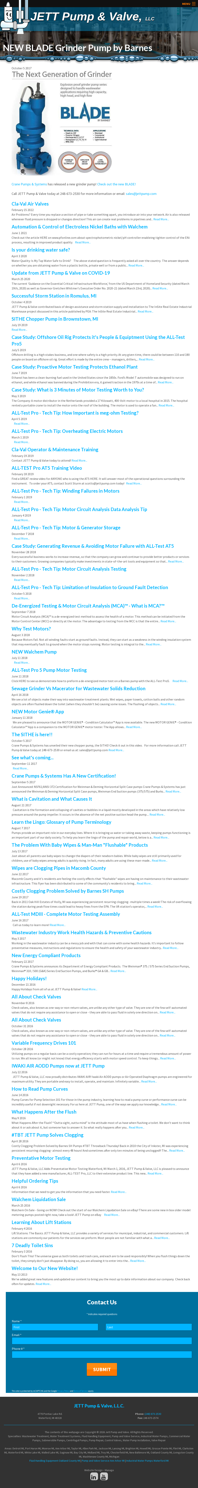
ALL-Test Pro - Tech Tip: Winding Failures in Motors (65, 491)
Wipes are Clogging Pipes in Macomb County (59, 868)
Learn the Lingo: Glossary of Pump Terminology (61, 822)
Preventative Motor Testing (41, 1158)
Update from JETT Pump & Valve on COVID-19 (61, 273)
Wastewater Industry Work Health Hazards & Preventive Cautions (82, 932)
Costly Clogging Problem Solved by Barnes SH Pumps (68, 891)
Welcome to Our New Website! (45, 1268)
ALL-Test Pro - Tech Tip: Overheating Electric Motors (67, 431)
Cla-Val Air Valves (30, 204)
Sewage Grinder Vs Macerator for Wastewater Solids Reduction (78, 688)
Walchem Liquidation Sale (39, 1199)
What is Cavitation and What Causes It (52, 799)
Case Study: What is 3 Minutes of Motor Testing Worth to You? (78, 389)
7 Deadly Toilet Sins (32, 1245)
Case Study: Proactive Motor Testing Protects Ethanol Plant (75, 367)
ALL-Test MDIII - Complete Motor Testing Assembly (66, 914)
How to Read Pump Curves (40, 1089)
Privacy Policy (63, 1391)
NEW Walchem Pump (34, 652)
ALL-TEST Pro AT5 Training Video (47, 468)
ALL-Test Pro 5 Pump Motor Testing (49, 670)
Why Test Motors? (31, 628)
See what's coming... (33, 757)
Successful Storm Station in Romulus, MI (54, 296)
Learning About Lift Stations (41, 1222)
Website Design (93, 1470)
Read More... (161, 219)
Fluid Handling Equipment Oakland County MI (54, 1460)
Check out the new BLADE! (116, 184)
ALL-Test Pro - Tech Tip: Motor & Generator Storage (66, 527)
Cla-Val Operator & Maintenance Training (55, 449)
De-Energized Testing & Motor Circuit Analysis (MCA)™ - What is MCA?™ (88, 606)
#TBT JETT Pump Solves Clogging (48, 1135)
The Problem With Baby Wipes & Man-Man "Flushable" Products (80, 845)
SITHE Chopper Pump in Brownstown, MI (55, 319)
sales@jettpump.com (141, 193)
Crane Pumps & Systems (29, 184)
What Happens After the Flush (44, 1112)
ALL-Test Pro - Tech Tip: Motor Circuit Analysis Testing (69, 569)
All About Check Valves (36, 996)
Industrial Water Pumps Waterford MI (147, 1460)
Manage (109, 1470)
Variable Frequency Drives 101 (44, 1043)
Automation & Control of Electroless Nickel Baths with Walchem (80, 226)
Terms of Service (81, 1391)
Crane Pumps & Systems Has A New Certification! (64, 776)
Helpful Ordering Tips (35, 1181)
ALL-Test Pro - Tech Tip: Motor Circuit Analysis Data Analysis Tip (79, 509)
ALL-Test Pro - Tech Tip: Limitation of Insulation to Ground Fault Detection (90, 587)
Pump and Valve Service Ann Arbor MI (103, 1460)
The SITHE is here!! (32, 734)
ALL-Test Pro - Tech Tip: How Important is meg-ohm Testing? (75, 413)
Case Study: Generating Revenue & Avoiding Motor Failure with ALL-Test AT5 (93, 546)
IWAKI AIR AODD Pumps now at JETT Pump (58, 1066)
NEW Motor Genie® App (38, 711)
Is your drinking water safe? (41, 250)
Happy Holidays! (29, 978)
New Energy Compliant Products (46, 955)
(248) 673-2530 (153, 1414)
